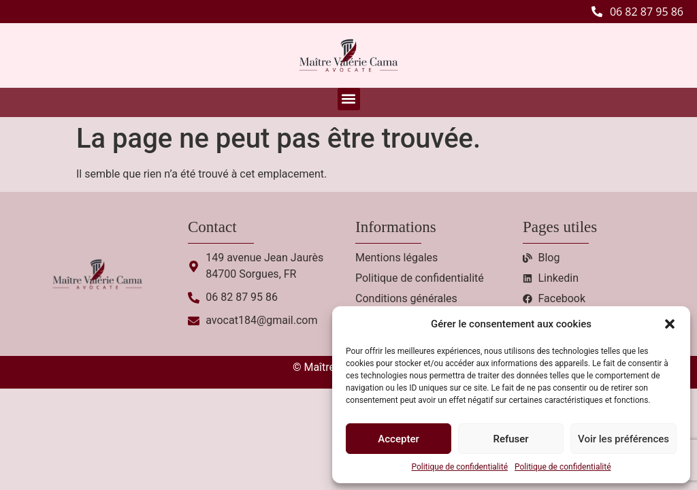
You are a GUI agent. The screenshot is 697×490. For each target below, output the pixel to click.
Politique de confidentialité (459, 467)
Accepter (398, 439)
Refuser (510, 439)
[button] (670, 324)
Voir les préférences (623, 439)
